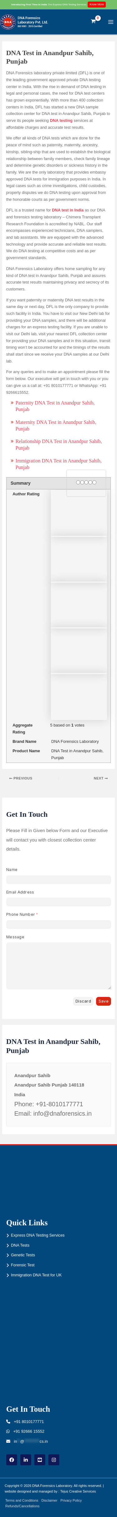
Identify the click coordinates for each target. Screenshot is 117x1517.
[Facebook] (11, 1459)
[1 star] (78, 483)
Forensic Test (23, 1265)
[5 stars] (94, 483)
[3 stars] (86, 483)
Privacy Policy (71, 1500)
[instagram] (53, 1459)
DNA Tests (20, 1245)
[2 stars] (82, 483)
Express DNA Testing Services (38, 1235)
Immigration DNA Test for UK (36, 1275)
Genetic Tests (23, 1255)
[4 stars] (90, 483)
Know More (97, 4)
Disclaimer (49, 1500)
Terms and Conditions (21, 1500)
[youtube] (39, 1459)
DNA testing (61, 120)
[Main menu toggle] (111, 22)
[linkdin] (25, 1459)
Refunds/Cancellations (22, 1506)
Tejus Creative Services (78, 1491)
